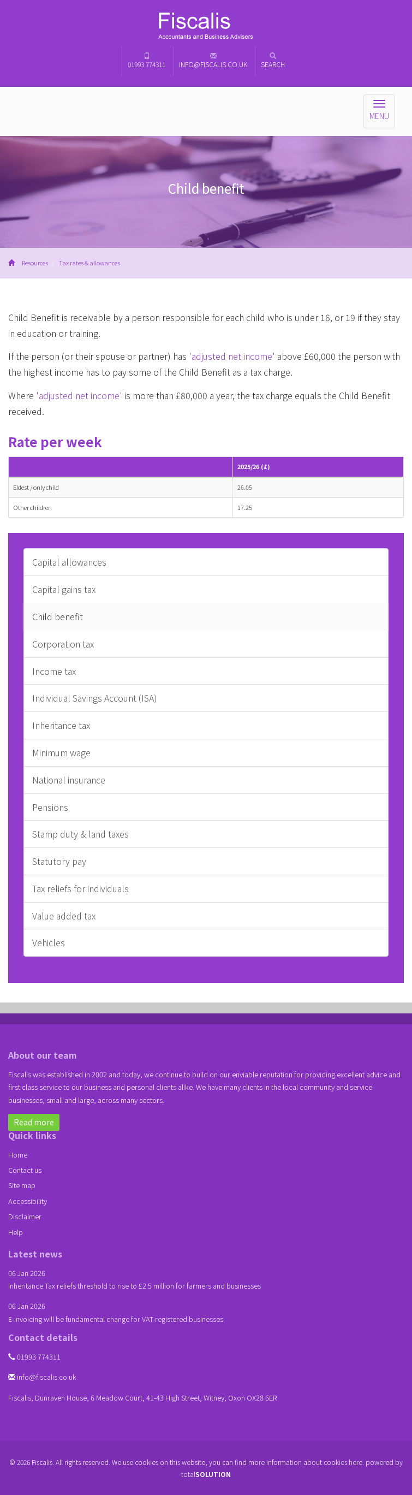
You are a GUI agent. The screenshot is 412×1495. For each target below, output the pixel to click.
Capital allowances (69, 561)
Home (17, 1154)
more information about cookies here (305, 1462)
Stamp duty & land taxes (80, 833)
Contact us (24, 1170)
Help (15, 1232)
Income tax (54, 671)
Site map (21, 1185)
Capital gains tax (63, 589)
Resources (35, 262)
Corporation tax (63, 643)
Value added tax (63, 915)
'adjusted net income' (232, 356)
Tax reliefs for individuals (80, 888)
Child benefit (57, 616)
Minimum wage (61, 752)
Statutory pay (59, 861)
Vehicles (48, 942)
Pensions (50, 807)
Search (273, 60)
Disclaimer (24, 1216)
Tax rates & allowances (89, 262)
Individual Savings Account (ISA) (94, 697)
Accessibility (27, 1201)
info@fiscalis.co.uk (213, 60)
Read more (34, 1122)
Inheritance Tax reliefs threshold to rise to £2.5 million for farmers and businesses (134, 1285)
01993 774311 (146, 60)
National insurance (68, 779)
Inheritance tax (61, 725)
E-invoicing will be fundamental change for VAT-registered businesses (115, 1319)
